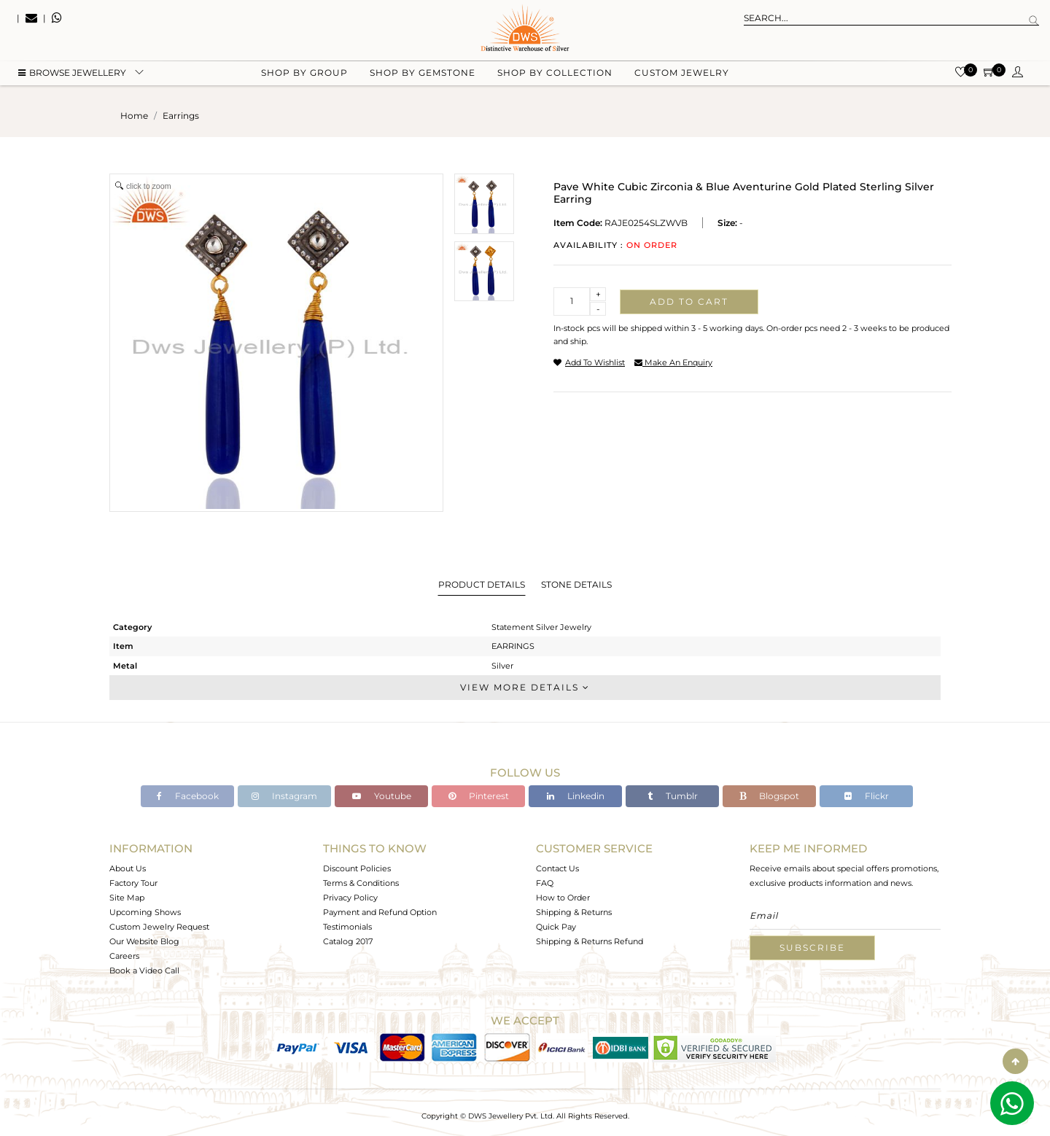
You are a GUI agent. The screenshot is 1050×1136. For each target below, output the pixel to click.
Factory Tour (133, 883)
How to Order (563, 897)
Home (134, 115)
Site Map (126, 897)
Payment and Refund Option (380, 912)
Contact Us (557, 868)
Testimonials (347, 927)
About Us (127, 868)
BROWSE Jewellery (72, 73)
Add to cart (689, 301)
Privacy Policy (350, 897)
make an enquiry (673, 362)
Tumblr (673, 795)
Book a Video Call (144, 970)
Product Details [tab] (481, 584)
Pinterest (478, 795)
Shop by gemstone (422, 73)
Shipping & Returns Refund (589, 941)
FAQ (544, 883)
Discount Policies (357, 868)
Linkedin (575, 795)
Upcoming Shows (145, 912)
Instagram (284, 795)
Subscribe (812, 947)
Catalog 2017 (348, 941)
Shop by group (304, 73)
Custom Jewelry (681, 73)
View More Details (525, 687)
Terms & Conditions (361, 883)
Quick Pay (556, 927)
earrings (181, 115)
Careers (124, 956)
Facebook (188, 795)
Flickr (866, 795)
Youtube (381, 795)
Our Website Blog (144, 941)
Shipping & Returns (574, 912)
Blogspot (769, 795)
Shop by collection (554, 73)
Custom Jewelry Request (159, 927)
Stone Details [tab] (576, 584)
